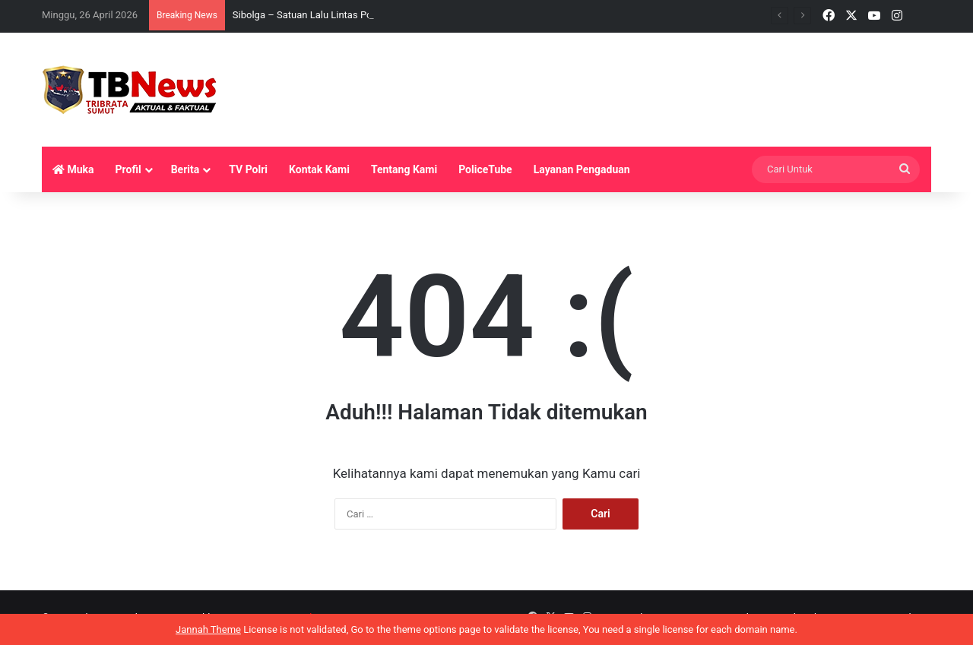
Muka (73, 169)
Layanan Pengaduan (582, 169)
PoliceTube (485, 169)
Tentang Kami (404, 169)
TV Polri (248, 169)
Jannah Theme (208, 629)
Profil (128, 169)
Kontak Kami (319, 169)
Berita (185, 169)
